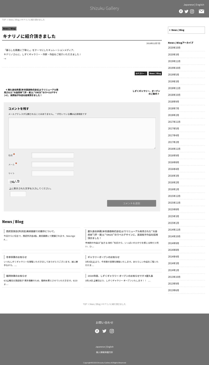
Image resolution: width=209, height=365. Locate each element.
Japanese (189, 4)
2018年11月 (174, 88)
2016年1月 (173, 189)
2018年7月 (173, 108)
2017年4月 (173, 135)
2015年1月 (173, 222)
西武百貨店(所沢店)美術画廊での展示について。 (31, 231)
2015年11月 (174, 202)
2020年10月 (174, 47)
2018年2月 (173, 115)
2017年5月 (173, 128)
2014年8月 (173, 249)
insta (192, 11)
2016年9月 (173, 155)
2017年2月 (173, 142)
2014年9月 (173, 243)
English (200, 4)
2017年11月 (174, 121)
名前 (11, 154)
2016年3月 (173, 175)
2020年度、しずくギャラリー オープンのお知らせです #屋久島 (120, 275)
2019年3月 (173, 81)
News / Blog (177, 30)
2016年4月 (173, 169)
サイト (11, 173)
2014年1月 (173, 270)
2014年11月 (174, 229)
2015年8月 (173, 209)
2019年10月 (174, 67)
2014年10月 (174, 236)
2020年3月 (173, 54)
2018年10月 (174, 94)
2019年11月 (174, 61)
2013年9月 (173, 283)
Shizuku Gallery (104, 8)
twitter (186, 11)
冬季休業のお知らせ (16, 257)
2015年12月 (174, 196)
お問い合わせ (201, 11)
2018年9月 (173, 101)
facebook (181, 11)
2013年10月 (174, 276)
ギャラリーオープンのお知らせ (104, 257)
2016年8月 (173, 162)
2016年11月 (174, 148)
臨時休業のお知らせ (16, 275)
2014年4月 (173, 256)
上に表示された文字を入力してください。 (31, 188)
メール (12, 163)
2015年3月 (173, 216)
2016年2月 (173, 182)
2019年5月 (173, 74)
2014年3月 (173, 263)
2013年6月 (173, 290)
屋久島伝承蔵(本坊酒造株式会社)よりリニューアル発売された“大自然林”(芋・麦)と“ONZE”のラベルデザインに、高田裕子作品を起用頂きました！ (123, 235)
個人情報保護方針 (104, 352)
